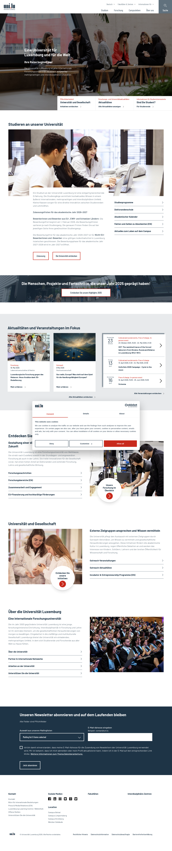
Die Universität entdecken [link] (66, 255)
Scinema (122, 384)
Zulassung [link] (41, 255)
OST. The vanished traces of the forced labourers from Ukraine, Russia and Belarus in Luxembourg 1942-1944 (136, 350)
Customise (86, 444)
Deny (51, 444)
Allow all (120, 444)
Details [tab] (86, 413)
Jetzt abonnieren (30, 765)
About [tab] (121, 413)
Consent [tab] (50, 414)
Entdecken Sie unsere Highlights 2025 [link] (86, 292)
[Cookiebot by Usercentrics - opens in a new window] (126, 405)
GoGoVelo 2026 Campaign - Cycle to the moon (135, 368)
